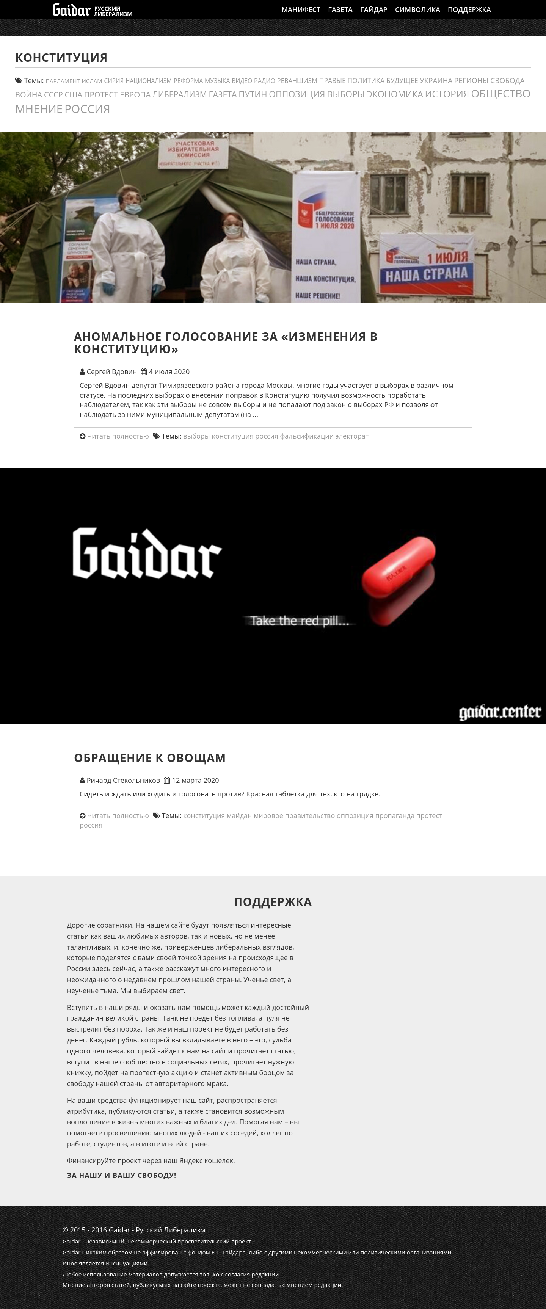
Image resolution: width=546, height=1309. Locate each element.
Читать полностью (118, 436)
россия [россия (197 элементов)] (87, 108)
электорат (352, 436)
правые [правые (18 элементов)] (332, 80)
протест (429, 815)
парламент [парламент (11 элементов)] (63, 81)
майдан (239, 815)
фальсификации (307, 436)
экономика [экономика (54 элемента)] (395, 94)
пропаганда (394, 815)
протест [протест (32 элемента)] (101, 94)
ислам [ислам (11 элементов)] (92, 81)
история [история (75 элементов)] (447, 93)
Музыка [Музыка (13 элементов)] (217, 81)
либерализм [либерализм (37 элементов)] (179, 94)
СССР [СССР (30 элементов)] (53, 94)
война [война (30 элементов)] (28, 94)
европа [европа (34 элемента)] (135, 94)
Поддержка (469, 17)
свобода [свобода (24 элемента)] (507, 80)
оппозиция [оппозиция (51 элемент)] (297, 94)
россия (266, 436)
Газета (340, 17)
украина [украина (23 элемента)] (436, 80)
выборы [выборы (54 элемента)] (346, 94)
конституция (232, 436)
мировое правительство (294, 815)
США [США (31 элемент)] (73, 94)
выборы (196, 436)
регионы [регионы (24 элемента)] (471, 80)
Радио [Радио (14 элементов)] (264, 81)
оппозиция (355, 815)
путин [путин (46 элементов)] (252, 94)
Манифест (300, 17)
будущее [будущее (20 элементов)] (402, 80)
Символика (417, 17)
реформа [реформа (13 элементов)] (188, 81)
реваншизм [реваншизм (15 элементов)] (297, 80)
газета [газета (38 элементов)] (223, 94)
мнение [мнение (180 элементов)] (39, 108)
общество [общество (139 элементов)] (500, 93)
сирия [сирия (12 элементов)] (114, 81)
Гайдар (374, 17)
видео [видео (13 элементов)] (242, 81)
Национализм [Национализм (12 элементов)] (149, 81)
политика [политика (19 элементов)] (365, 80)
